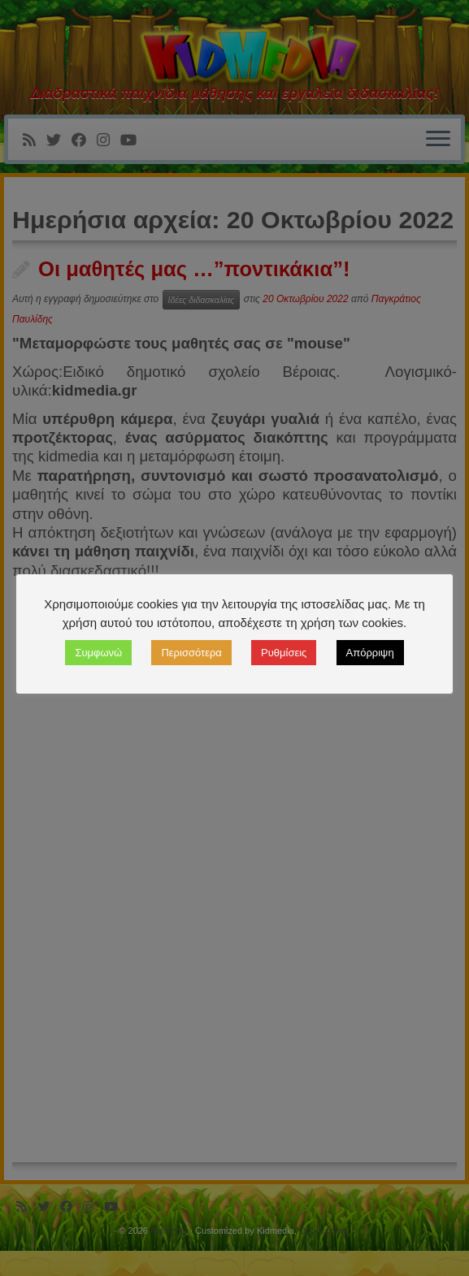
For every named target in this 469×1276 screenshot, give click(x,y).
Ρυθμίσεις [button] (283, 653)
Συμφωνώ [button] (98, 653)
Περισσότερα (191, 653)
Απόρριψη (370, 653)
